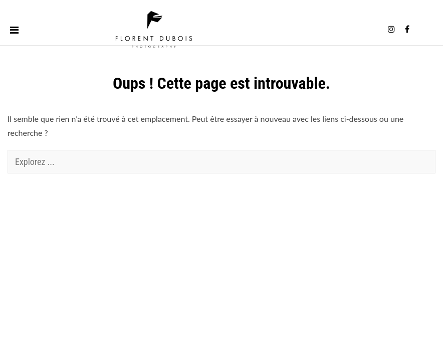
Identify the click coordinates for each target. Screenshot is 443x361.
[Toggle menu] (14, 29)
